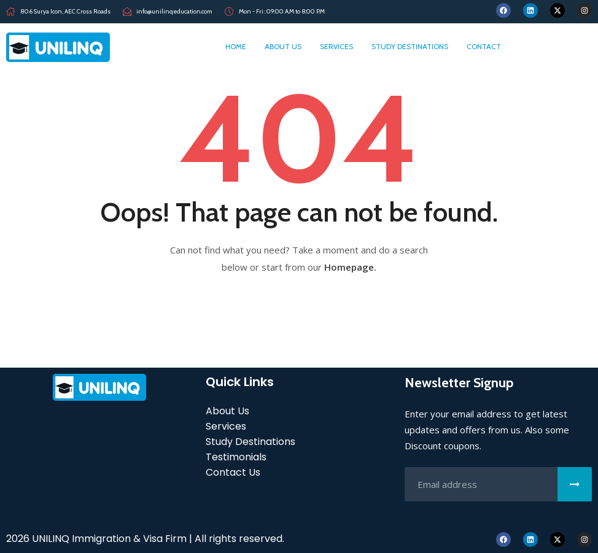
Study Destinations (409, 46)
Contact (484, 46)
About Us (283, 46)
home (235, 46)
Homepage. (350, 267)
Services (336, 46)
